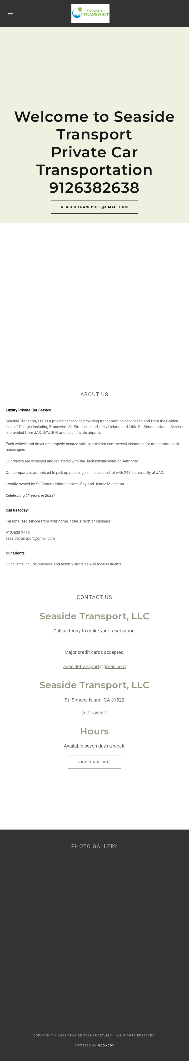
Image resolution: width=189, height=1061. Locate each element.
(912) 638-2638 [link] (95, 713)
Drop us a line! (94, 762)
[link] (90, 13)
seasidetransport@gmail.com (94, 207)
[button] (10, 13)
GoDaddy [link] (106, 1045)
